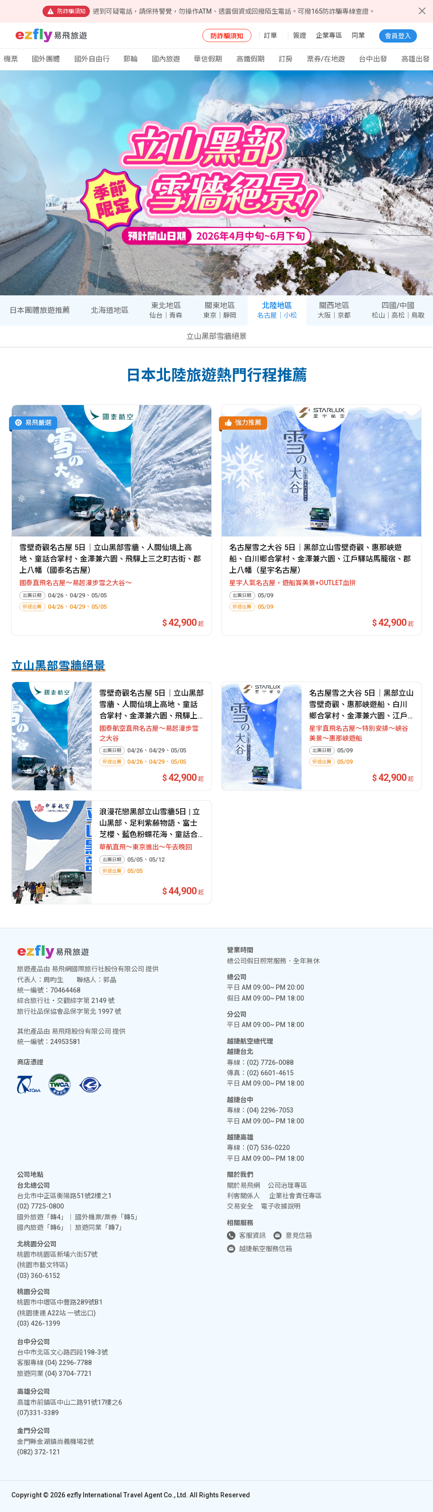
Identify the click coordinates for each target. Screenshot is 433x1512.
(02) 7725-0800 (40, 1206)
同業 (358, 35)
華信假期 (208, 59)
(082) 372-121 (38, 1452)
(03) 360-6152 (38, 1275)
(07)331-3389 (38, 1413)
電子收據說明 (281, 1206)
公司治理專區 (287, 1185)
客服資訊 (252, 1235)
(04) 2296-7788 (68, 1362)
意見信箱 (299, 1235)
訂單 (270, 35)
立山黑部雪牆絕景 (216, 336)
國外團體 (46, 59)
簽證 (299, 35)
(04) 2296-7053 (270, 1110)
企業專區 (329, 35)
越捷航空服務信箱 (265, 1249)
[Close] (422, 11)
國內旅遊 (166, 59)
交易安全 (240, 1206)
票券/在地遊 (326, 59)
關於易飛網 (243, 1185)
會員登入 (398, 36)
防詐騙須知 (226, 36)
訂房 (285, 59)
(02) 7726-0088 (270, 1062)
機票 (11, 59)
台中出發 (373, 59)
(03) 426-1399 (38, 1323)
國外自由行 (92, 59)
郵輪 (130, 59)
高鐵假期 (250, 59)
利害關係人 (243, 1196)
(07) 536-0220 (268, 1147)
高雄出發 (415, 59)
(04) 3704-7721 (68, 1373)
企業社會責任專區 (295, 1196)
